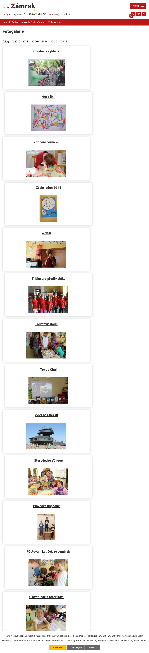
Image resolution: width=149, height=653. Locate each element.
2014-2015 (60, 41)
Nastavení (93, 647)
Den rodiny (38, 412)
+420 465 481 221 (16, 621)
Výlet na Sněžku (38, 231)
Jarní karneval (111, 367)
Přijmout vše (57, 647)
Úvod (5, 22)
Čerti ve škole (111, 457)
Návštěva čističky (111, 322)
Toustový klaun (38, 186)
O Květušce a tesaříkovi (38, 322)
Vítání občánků (38, 547)
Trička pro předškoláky (111, 141)
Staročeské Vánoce (111, 231)
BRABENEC (38, 502)
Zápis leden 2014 (111, 96)
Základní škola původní (33, 22)
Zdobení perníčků (38, 96)
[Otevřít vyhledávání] (127, 14)
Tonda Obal (111, 186)
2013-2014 (41, 41)
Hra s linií (111, 51)
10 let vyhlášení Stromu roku (111, 502)
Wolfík (38, 141)
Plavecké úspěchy (38, 276)
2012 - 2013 (21, 41)
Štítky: (6, 41)
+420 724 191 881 (16, 625)
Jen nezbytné (75, 647)
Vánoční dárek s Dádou (38, 457)
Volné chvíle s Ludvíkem (38, 367)
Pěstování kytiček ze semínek (111, 276)
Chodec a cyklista (38, 51)
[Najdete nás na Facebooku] (133, 14)
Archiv (15, 22)
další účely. (138, 636)
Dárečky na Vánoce (111, 412)
